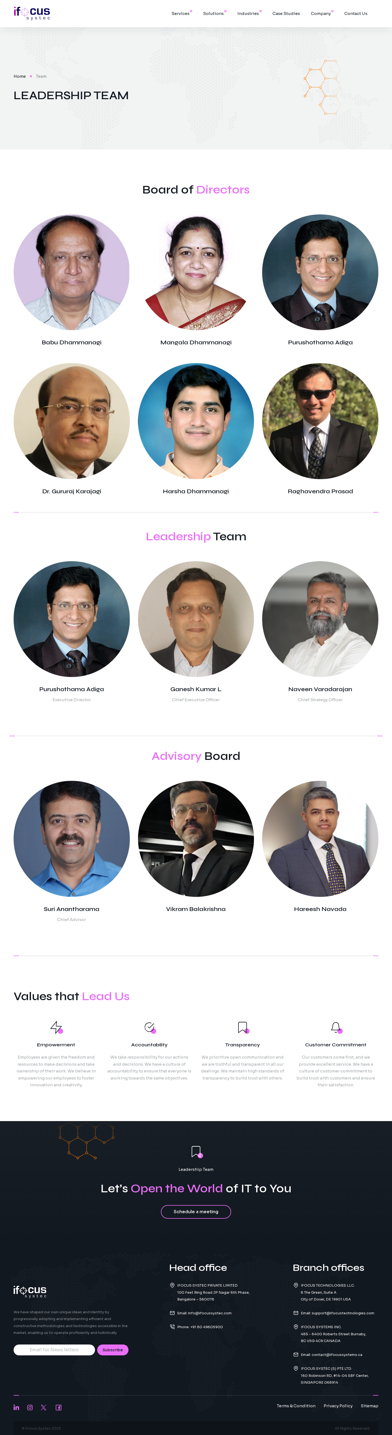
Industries (248, 13)
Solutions (213, 13)
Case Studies (286, 13)
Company (321, 13)
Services (180, 13)
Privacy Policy (338, 1405)
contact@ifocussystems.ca (337, 1354)
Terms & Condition (296, 1405)
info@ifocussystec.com (210, 1313)
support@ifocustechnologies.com (343, 1313)
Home (20, 76)
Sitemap (369, 1405)
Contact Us (355, 13)
